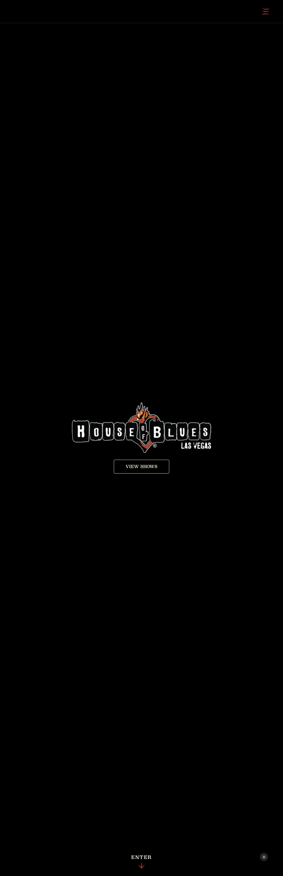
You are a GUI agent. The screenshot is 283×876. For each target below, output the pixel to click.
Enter (141, 862)
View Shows (141, 466)
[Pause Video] (264, 857)
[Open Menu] (266, 12)
